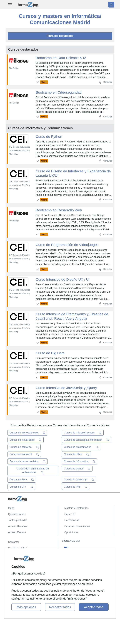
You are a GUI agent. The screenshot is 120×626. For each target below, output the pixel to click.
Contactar (13, 542)
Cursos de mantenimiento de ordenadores (33, 470)
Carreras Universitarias (77, 526)
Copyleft (12, 560)
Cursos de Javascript (79, 479)
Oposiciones (71, 532)
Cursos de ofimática (24, 447)
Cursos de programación (81, 447)
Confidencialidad (17, 548)
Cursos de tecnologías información (86, 439)
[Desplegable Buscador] (111, 5)
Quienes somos (16, 514)
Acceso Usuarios (17, 526)
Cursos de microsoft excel (27, 432)
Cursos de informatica (79, 461)
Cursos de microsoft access (83, 432)
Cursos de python (77, 468)
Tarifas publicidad (18, 520)
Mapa (11, 508)
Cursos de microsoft (24, 454)
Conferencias (71, 520)
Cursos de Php (75, 486)
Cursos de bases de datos (27, 461)
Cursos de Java (22, 479)
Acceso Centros (17, 532)
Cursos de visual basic (26, 439)
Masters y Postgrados (76, 508)
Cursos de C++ (21, 486)
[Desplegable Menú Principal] (10, 4)
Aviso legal (14, 554)
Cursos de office (76, 454)
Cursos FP (70, 514)
